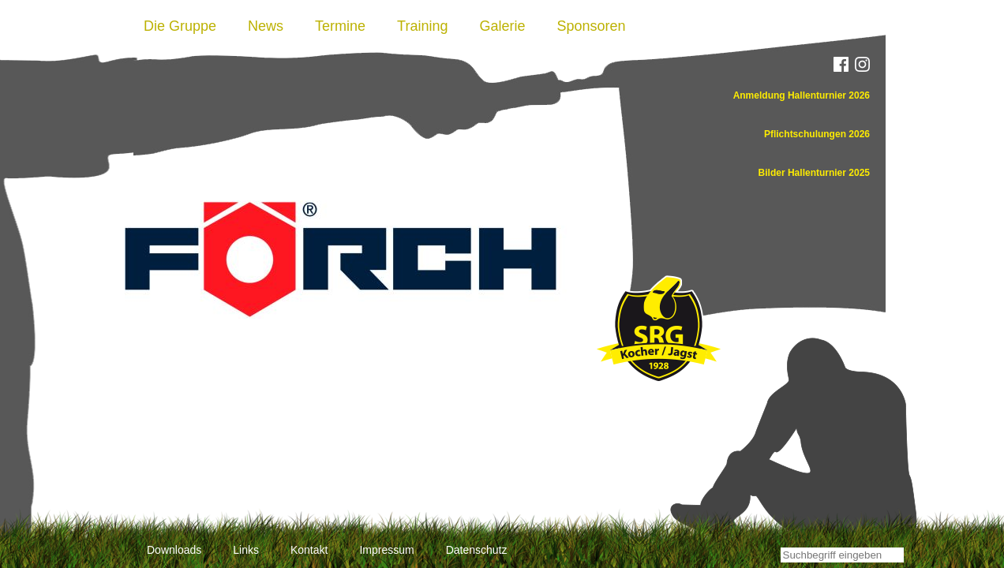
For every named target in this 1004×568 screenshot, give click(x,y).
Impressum (386, 550)
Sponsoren (591, 26)
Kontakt (309, 550)
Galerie (502, 26)
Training (422, 26)
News (265, 26)
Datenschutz (477, 550)
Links (246, 550)
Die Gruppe (180, 26)
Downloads (174, 550)
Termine (340, 26)
